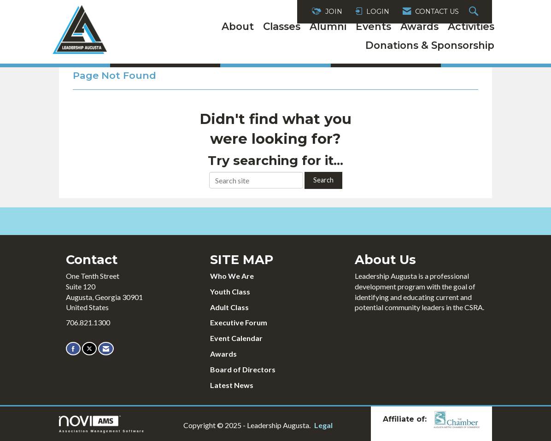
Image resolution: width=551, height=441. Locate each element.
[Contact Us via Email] (106, 348)
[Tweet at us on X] (89, 348)
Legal (323, 425)
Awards (419, 26)
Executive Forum (238, 322)
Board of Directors (243, 369)
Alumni (328, 26)
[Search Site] (475, 12)
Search (323, 180)
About (238, 26)
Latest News (231, 385)
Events (373, 26)
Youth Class (230, 291)
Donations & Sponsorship (429, 45)
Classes (281, 26)
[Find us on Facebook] (73, 348)
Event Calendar (236, 338)
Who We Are (232, 275)
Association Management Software (102, 424)
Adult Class (229, 307)
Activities (471, 26)
